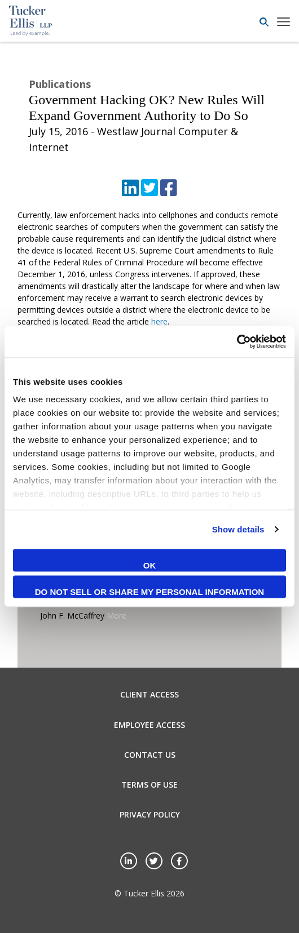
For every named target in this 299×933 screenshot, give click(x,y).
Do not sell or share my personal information (149, 592)
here (159, 321)
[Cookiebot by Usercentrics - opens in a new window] (236, 342)
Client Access (149, 694)
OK (149, 565)
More (116, 615)
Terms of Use (149, 784)
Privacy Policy (150, 814)
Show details (238, 529)
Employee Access (149, 724)
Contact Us (149, 754)
